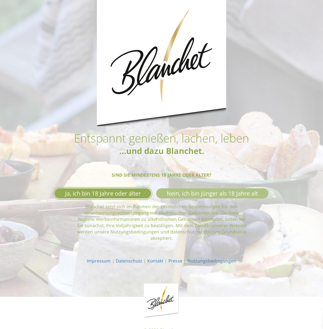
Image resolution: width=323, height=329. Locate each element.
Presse (175, 261)
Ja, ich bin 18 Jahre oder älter (103, 193)
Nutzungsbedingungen (211, 261)
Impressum (99, 261)
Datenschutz (129, 261)
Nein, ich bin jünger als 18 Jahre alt (212, 193)
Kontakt (155, 261)
